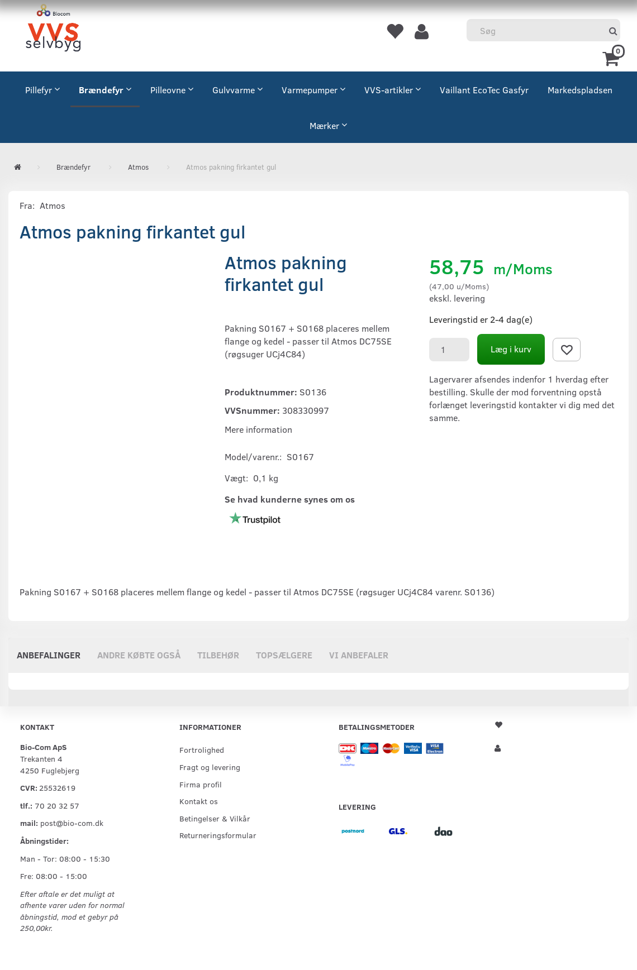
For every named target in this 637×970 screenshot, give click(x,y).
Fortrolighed (201, 749)
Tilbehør (218, 655)
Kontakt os (198, 800)
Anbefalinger (48, 655)
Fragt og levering (209, 766)
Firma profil (200, 784)
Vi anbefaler (358, 655)
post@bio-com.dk (71, 822)
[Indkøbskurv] (613, 57)
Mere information (258, 429)
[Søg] (613, 30)
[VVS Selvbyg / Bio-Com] (53, 30)
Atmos (52, 205)
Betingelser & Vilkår (214, 818)
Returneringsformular (217, 834)
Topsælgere (284, 655)
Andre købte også (138, 655)
